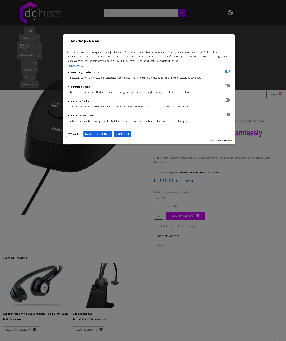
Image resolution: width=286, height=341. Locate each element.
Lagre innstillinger (98, 133)
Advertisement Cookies (83, 115)
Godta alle (122, 133)
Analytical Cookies (81, 101)
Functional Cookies (81, 86)
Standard (99, 72)
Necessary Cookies (81, 72)
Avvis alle (74, 133)
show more (76, 65)
